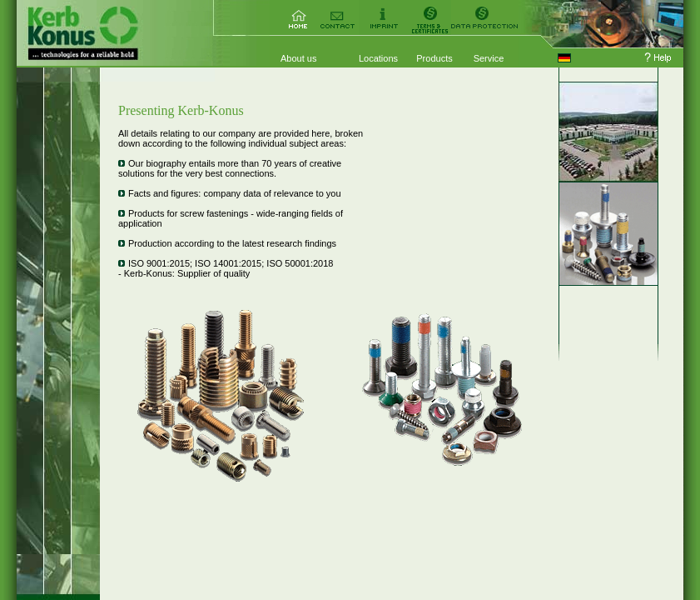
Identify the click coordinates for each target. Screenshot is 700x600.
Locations (378, 58)
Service (489, 58)
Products (434, 58)
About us (298, 58)
